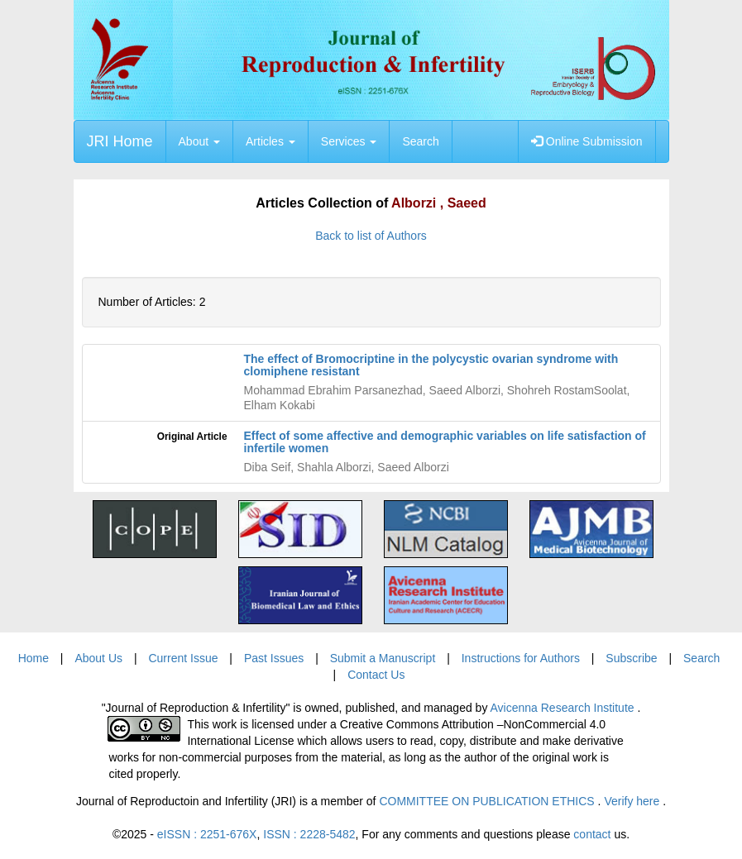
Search (420, 141)
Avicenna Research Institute (564, 707)
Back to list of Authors (371, 235)
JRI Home (120, 141)
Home (33, 658)
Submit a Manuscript (383, 658)
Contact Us (376, 674)
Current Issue (183, 658)
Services (349, 141)
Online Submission (587, 141)
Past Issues (274, 658)
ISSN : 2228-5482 (309, 834)
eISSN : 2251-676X (207, 834)
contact (591, 834)
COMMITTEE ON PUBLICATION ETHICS (488, 801)
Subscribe (631, 658)
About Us (98, 658)
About (199, 141)
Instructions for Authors (521, 658)
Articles (270, 141)
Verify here (633, 801)
